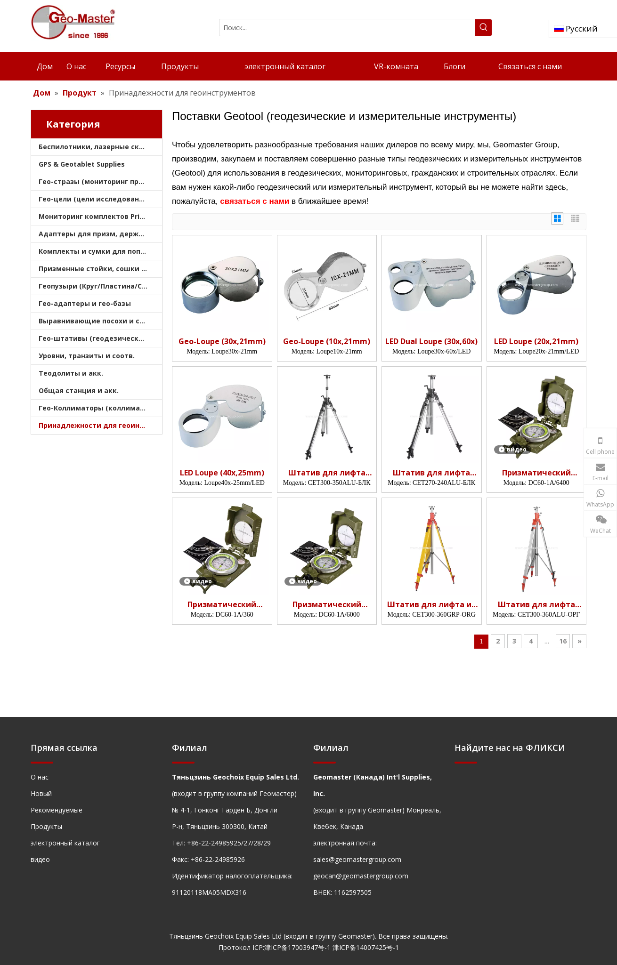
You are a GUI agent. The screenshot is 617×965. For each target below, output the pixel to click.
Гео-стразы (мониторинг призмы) (100, 181)
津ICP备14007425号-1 (366, 947)
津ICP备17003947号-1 (297, 947)
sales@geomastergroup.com (357, 859)
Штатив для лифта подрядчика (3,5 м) (326, 473)
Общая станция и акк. (79, 390)
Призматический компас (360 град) (222, 605)
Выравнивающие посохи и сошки (99, 320)
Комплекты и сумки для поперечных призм (100, 251)
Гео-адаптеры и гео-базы (85, 303)
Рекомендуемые (56, 809)
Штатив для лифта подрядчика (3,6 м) (536, 605)
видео (40, 859)
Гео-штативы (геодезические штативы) (100, 338)
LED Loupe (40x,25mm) (222, 473)
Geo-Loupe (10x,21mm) (326, 341)
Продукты (46, 826)
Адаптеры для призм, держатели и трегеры (100, 233)
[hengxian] (42, 762)
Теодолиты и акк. (71, 373)
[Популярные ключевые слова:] (483, 27)
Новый (41, 793)
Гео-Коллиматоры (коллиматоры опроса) (100, 407)
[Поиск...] (347, 27)
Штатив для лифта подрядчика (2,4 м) (431, 473)
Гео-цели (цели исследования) (94, 198)
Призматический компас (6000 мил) (327, 605)
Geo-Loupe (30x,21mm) (222, 341)
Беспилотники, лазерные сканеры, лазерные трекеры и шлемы (100, 146)
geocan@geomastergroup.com (360, 875)
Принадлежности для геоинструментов (100, 425)
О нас (40, 776)
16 (563, 640)
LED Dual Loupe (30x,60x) (431, 341)
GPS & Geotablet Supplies (82, 164)
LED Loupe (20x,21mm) (536, 341)
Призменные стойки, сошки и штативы (100, 268)
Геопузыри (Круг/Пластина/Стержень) (100, 285)
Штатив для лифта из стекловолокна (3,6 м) (431, 605)
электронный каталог (65, 842)
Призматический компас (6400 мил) (536, 473)
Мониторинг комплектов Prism (94, 216)
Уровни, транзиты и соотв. (87, 355)
